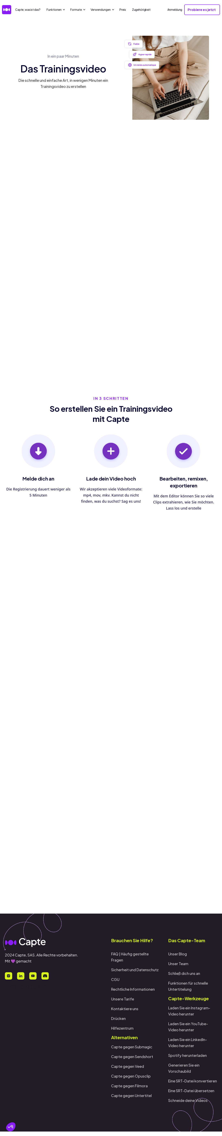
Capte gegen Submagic (131, 1046)
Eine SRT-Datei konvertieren (192, 1081)
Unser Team (178, 963)
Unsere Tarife (122, 999)
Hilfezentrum (122, 1028)
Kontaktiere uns (124, 1008)
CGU (115, 979)
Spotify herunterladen (187, 1055)
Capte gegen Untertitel (131, 1095)
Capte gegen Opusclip (131, 1076)
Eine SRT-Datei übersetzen (191, 1090)
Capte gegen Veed (127, 1066)
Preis (122, 9)
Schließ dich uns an (184, 973)
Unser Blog (177, 954)
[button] (11, 1127)
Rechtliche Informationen (133, 989)
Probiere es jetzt (190, 600)
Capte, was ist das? (27, 9)
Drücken (118, 1018)
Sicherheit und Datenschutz (135, 969)
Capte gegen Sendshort (132, 1056)
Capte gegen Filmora (129, 1085)
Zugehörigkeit (141, 9)
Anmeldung (174, 9)
